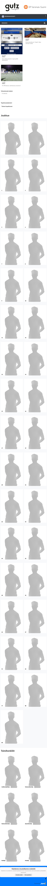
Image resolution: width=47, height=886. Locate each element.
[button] (11, 139)
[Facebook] (45, 878)
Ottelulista (4, 98)
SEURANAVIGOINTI (24, 16)
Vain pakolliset (28, 874)
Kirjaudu (23, 23)
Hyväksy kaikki (19, 874)
